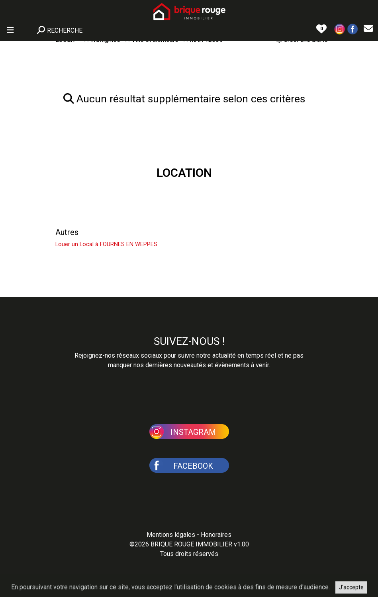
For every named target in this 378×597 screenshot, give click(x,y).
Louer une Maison (86, 194)
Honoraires (216, 534)
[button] (339, 28)
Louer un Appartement (94, 213)
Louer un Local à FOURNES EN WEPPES (106, 244)
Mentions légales (171, 534)
